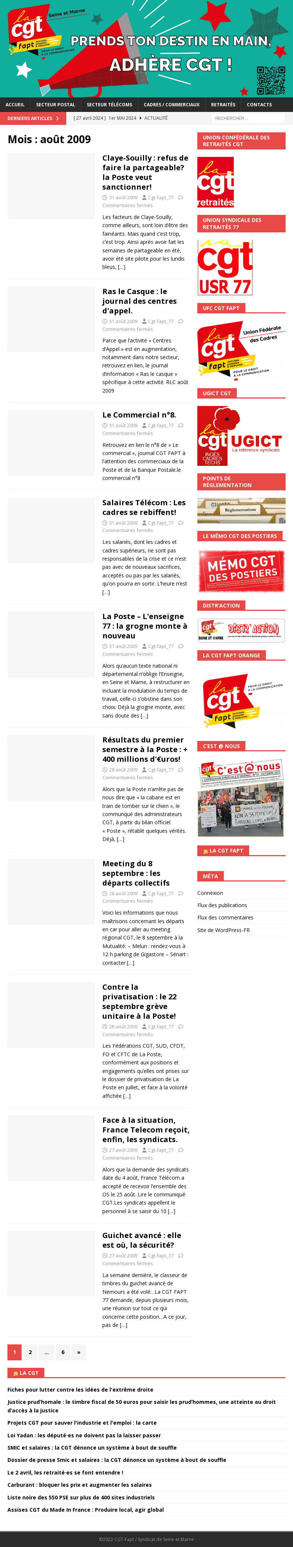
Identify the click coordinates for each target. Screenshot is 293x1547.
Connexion (210, 892)
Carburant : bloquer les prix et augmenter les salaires (79, 1484)
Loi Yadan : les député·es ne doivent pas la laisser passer (84, 1435)
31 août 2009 (123, 197)
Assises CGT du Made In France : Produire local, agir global (85, 1509)
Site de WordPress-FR (223, 930)
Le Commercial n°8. (139, 415)
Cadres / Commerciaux (172, 104)
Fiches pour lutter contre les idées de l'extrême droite (80, 1389)
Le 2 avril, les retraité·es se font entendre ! (65, 1472)
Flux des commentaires (225, 917)
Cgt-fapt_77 (160, 197)
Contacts (259, 104)
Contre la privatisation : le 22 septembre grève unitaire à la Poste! (139, 1001)
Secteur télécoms (109, 104)
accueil (15, 104)
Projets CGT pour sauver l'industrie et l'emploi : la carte (82, 1422)
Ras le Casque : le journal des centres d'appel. (139, 301)
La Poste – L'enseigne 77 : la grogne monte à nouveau (145, 626)
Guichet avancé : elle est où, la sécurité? (141, 1240)
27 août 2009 (123, 1150)
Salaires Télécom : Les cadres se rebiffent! (144, 507)
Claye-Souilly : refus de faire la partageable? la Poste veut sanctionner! (145, 172)
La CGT (29, 1372)
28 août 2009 (123, 769)
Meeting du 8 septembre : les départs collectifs (136, 873)
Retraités (223, 104)
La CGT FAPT (226, 850)
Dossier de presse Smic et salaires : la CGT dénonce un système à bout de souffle (116, 1459)
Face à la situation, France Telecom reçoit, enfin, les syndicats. (146, 1129)
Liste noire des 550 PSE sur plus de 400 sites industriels (81, 1497)
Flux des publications (222, 905)
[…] (121, 266)
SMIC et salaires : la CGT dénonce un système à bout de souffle (92, 1447)
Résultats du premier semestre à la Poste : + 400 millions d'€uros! (145, 749)
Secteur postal (55, 104)
